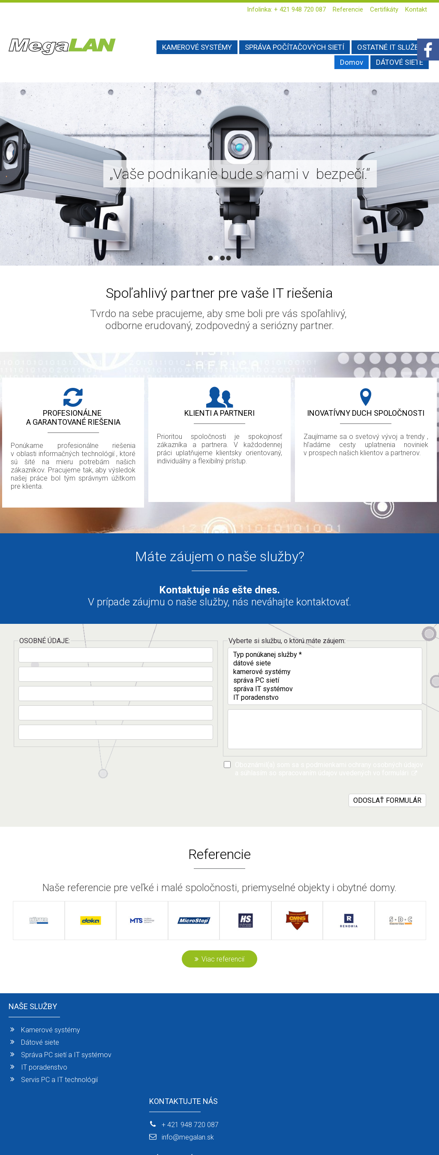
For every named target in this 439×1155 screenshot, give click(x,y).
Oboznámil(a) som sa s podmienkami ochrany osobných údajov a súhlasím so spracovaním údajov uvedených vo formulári (329, 769)
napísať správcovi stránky (214, 1134)
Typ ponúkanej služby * (325, 654)
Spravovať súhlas (366, 1134)
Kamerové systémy (50, 1030)
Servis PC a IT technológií (59, 1080)
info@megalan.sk (190, 1042)
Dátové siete (40, 1042)
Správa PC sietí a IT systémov (66, 1055)
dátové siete (325, 663)
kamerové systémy (325, 672)
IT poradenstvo (325, 697)
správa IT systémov (325, 689)
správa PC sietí (325, 680)
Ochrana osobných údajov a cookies (295, 1134)
